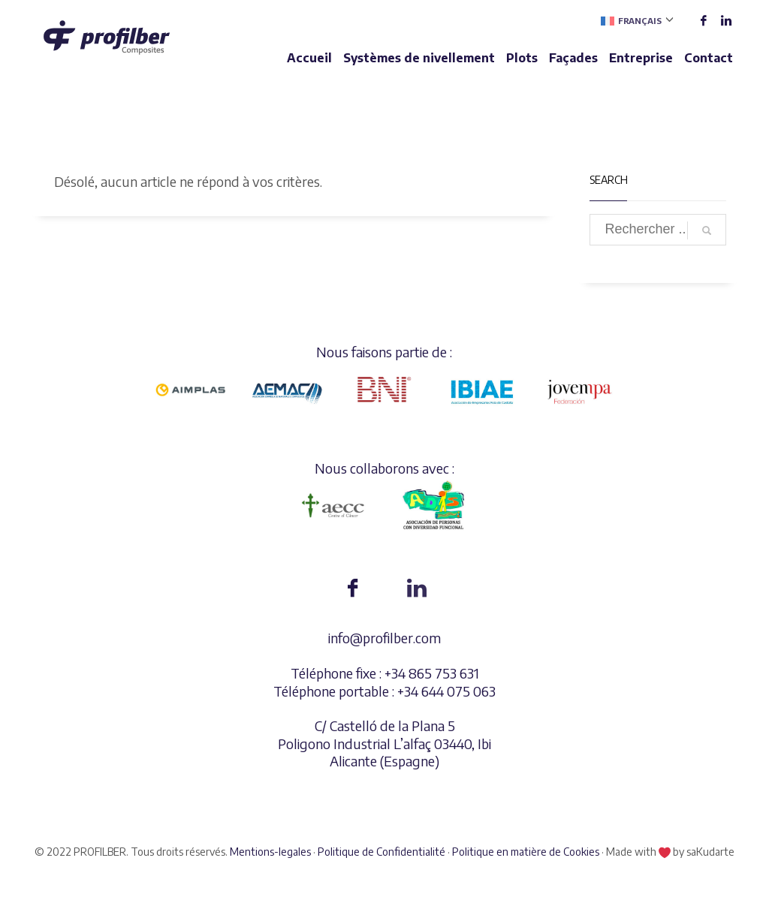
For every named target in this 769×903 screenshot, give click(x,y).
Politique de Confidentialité (381, 851)
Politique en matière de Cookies (525, 851)
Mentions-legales (270, 851)
